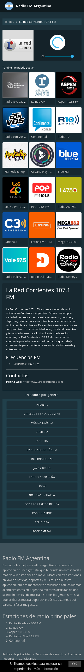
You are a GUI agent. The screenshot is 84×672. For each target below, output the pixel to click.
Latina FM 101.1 (42, 242)
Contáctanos (27, 659)
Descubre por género (41, 395)
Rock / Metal (42, 531)
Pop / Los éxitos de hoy (42, 504)
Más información (46, 669)
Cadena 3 (11, 242)
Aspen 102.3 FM (68, 101)
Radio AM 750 (67, 207)
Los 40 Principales (17, 207)
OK (74, 664)
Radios (9, 22)
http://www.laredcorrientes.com (43, 382)
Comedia (42, 432)
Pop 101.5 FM (40, 207)
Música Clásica (42, 423)
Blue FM (63, 171)
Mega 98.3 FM (67, 242)
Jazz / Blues (42, 468)
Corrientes (19, 364)
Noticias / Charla (42, 495)
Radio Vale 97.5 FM (17, 277)
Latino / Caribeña (42, 477)
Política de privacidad (16, 654)
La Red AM (38, 101)
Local (42, 486)
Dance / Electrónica (42, 450)
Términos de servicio (50, 654)
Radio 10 (64, 137)
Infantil (42, 405)
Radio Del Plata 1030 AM (47, 277)
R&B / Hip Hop (42, 513)
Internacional (42, 459)
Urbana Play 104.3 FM (46, 171)
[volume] (59, 56)
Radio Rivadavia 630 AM (21, 101)
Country (42, 441)
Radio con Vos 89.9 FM (20, 137)
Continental (39, 137)
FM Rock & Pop (15, 171)
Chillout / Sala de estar (42, 414)
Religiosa (42, 522)
